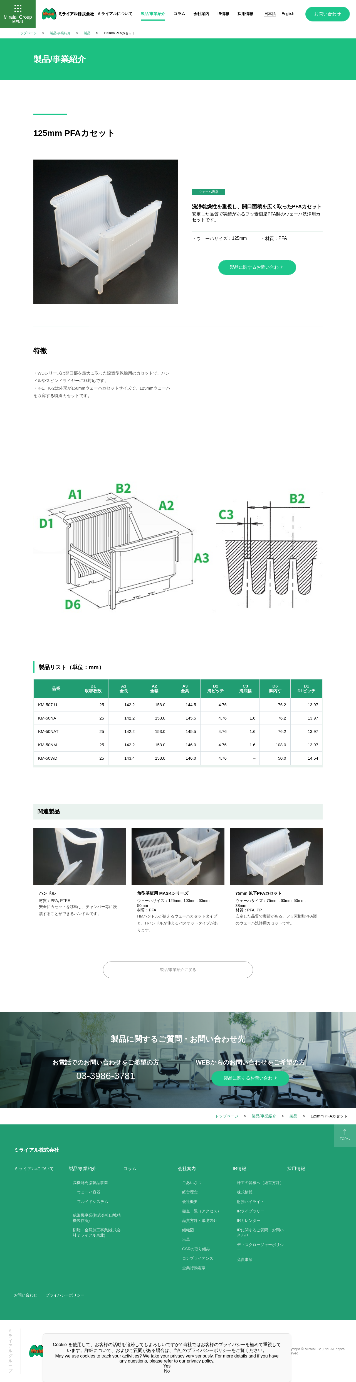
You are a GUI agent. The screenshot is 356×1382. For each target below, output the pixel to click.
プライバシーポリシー (65, 1295)
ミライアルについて (34, 1168)
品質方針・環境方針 (199, 1220)
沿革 (186, 1239)
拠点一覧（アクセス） (201, 1211)
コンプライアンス (197, 1258)
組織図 (188, 1230)
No (167, 1371)
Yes (166, 1366)
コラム (130, 1168)
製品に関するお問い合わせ (256, 267)
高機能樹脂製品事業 (90, 1182)
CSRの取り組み (196, 1249)
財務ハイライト (250, 1201)
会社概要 (190, 1201)
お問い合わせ (327, 13)
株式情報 (245, 1192)
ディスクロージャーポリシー (260, 1247)
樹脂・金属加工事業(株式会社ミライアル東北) (97, 1232)
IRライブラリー (250, 1211)
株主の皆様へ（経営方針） (260, 1182)
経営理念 (190, 1192)
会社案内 (201, 13)
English (287, 13)
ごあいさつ (192, 1182)
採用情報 (296, 1168)
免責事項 (245, 1259)
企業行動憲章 (194, 1268)
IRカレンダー (248, 1220)
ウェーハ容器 (88, 1192)
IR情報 (223, 13)
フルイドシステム (92, 1201)
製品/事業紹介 (153, 13)
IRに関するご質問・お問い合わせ (260, 1232)
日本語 (270, 13)
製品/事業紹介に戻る (178, 969)
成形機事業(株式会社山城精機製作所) (97, 1218)
